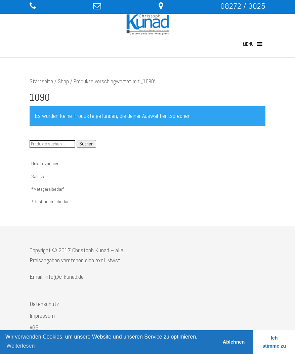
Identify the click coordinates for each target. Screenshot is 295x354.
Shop (63, 81)
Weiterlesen (20, 346)
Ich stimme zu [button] (274, 342)
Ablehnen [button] (234, 342)
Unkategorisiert (45, 164)
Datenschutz (44, 304)
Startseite (41, 81)
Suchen (86, 144)
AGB (34, 327)
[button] (248, 44)
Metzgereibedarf (49, 189)
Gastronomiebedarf (52, 201)
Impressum (42, 315)
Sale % (37, 176)
